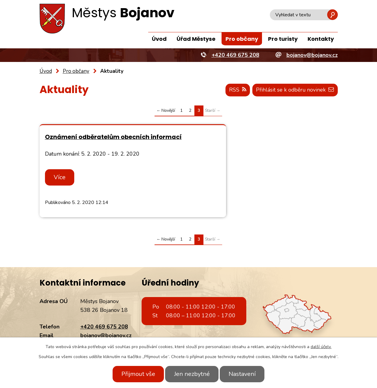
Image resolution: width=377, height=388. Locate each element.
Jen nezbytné (192, 374)
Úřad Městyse (196, 39)
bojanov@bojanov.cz (106, 337)
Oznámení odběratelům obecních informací (97, 141)
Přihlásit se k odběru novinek (294, 90)
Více (60, 179)
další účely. (321, 347)
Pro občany (241, 39)
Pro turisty (283, 39)
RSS (235, 90)
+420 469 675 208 (104, 328)
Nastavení (243, 374)
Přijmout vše (137, 374)
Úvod (159, 39)
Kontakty (321, 39)
